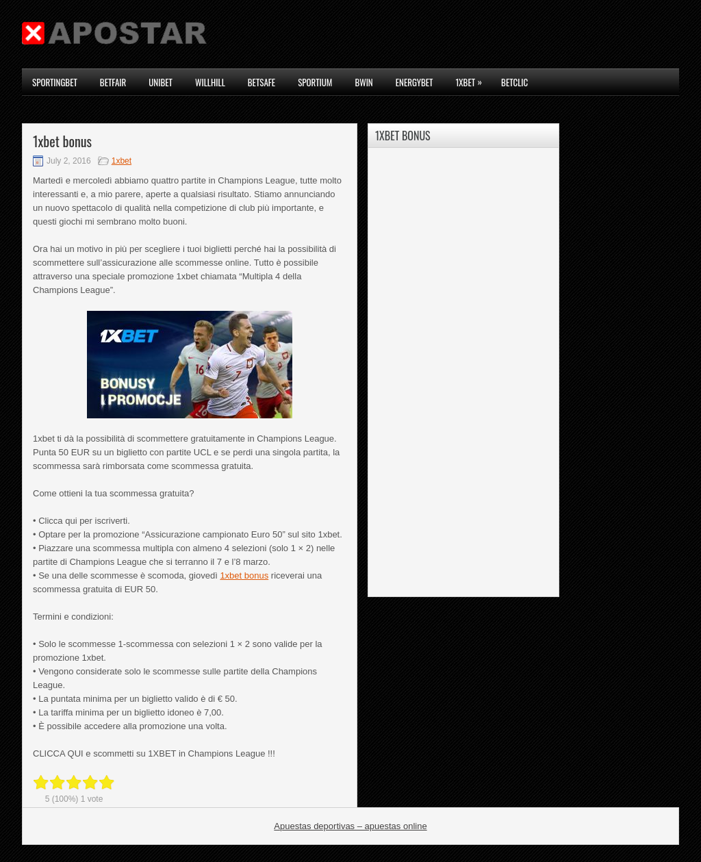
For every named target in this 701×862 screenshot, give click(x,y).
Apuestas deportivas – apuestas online (350, 826)
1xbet (472, 78)
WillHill (210, 82)
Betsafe (261, 82)
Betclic (514, 82)
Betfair (113, 82)
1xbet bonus (244, 575)
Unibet (161, 82)
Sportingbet (54, 82)
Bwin (363, 82)
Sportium (315, 82)
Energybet (414, 82)
